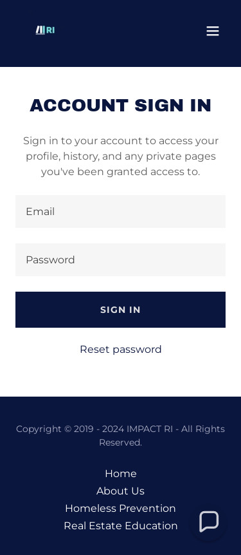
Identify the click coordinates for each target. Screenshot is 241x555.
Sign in (120, 309)
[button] (213, 31)
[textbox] (120, 211)
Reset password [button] (121, 349)
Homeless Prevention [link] (120, 508)
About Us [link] (120, 491)
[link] (46, 31)
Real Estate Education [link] (121, 526)
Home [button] (121, 473)
